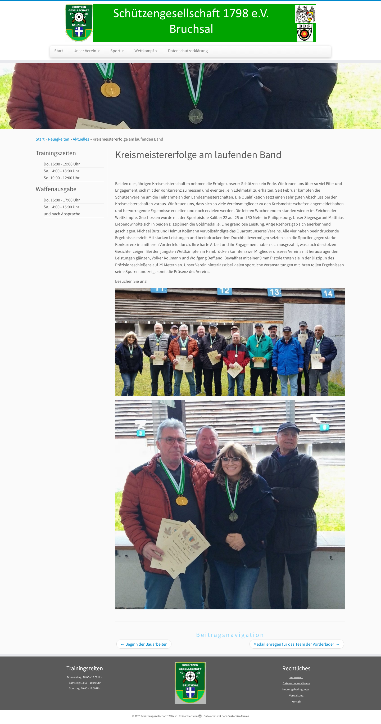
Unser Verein (87, 50)
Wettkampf (145, 50)
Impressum (296, 677)
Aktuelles (81, 139)
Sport (117, 50)
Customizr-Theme (238, 716)
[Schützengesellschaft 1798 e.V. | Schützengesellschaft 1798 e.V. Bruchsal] (190, 23)
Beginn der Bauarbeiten (143, 644)
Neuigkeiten (58, 139)
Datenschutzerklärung (188, 50)
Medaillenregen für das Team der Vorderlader (296, 644)
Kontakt (296, 701)
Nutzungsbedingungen (296, 689)
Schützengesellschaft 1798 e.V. (158, 716)
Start (58, 50)
